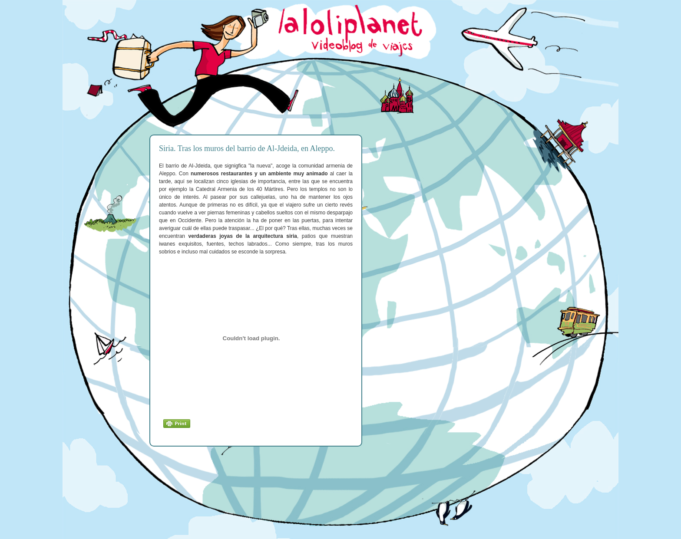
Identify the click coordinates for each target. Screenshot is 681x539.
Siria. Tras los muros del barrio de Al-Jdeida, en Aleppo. (247, 148)
